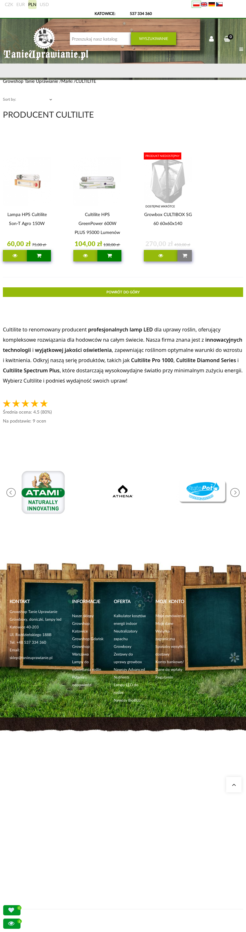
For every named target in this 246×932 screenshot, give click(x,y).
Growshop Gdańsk (87, 638)
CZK (9, 4)
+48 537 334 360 (31, 642)
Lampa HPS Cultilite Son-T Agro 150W (27, 219)
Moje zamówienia (170, 615)
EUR (20, 4)
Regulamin (164, 677)
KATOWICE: (105, 13)
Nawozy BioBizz (127, 700)
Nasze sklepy (83, 615)
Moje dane (164, 623)
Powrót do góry (123, 292)
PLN (32, 4)
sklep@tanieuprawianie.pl (31, 657)
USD (44, 4)
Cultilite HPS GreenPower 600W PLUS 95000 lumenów (97, 223)
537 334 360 (141, 13)
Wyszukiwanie (153, 38)
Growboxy (122, 646)
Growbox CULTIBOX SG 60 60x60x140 (168, 219)
